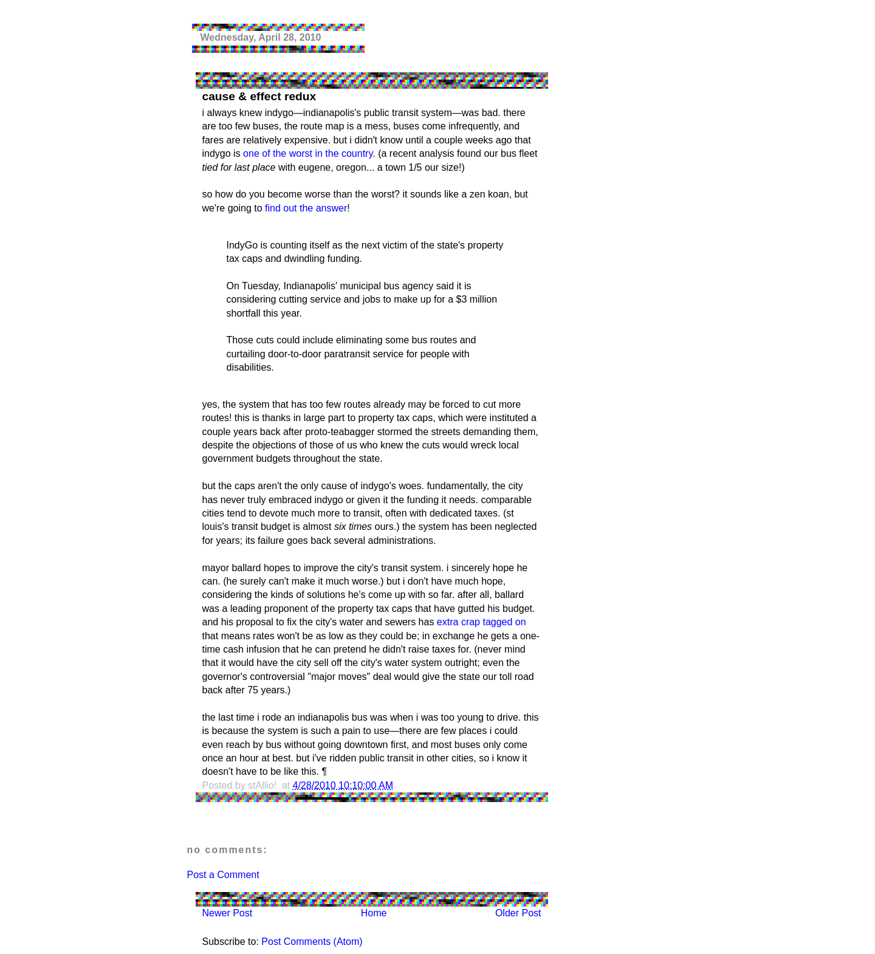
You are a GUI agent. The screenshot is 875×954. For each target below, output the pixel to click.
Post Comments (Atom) (311, 941)
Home (374, 913)
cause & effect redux (259, 96)
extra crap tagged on (481, 622)
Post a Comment (223, 875)
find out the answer (306, 208)
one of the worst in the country (307, 153)
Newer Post (227, 913)
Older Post (518, 913)
